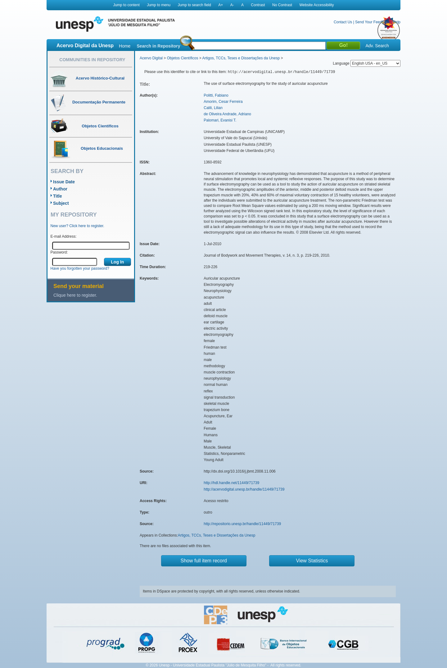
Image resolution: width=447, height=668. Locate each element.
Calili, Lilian (213, 108)
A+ (220, 5)
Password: (59, 252)
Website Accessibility (316, 5)
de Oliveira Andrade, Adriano (227, 114)
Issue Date (64, 181)
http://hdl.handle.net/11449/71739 (231, 483)
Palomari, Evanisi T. (220, 120)
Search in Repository (158, 45)
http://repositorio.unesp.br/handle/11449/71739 (242, 524)
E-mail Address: (64, 236)
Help (396, 22)
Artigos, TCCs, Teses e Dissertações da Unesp (241, 58)
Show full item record (204, 560)
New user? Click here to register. (77, 226)
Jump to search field (194, 5)
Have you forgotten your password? (80, 268)
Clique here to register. (75, 295)
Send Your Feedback (372, 22)
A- (232, 5)
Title (57, 196)
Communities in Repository (92, 59)
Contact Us (343, 22)
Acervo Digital (151, 58)
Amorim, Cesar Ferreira (223, 101)
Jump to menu (158, 5)
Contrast (258, 5)
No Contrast (282, 5)
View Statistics (312, 560)
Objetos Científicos (182, 58)
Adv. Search (377, 45)
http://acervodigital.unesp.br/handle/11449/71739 (244, 489)
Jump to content (126, 5)
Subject (61, 203)
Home (124, 45)
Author (60, 188)
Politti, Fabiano (216, 95)
